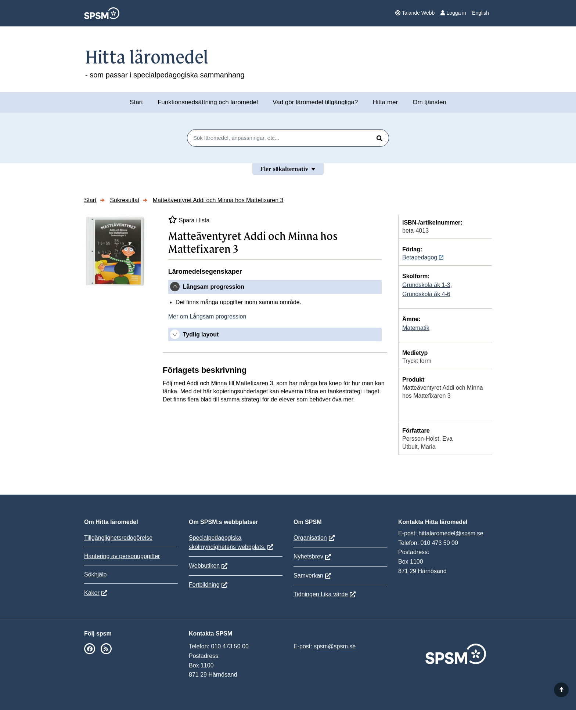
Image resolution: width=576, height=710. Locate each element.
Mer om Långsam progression (207, 316)
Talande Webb (415, 13)
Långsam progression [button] (213, 287)
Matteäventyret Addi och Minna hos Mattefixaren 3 (218, 200)
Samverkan (308, 575)
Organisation (310, 538)
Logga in (453, 13)
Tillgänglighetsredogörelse (118, 538)
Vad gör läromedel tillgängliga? (315, 102)
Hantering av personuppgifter (122, 556)
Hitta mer (385, 102)
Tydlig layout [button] (201, 334)
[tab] (275, 287)
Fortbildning (204, 585)
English (480, 13)
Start (136, 102)
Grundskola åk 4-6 (426, 294)
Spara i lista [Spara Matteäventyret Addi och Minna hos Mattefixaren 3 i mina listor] (189, 219)
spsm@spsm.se (335, 646)
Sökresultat (124, 200)
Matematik (415, 328)
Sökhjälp (95, 574)
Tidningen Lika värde (321, 594)
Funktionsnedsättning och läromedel (208, 102)
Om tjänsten (429, 102)
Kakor (92, 593)
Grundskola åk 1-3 (426, 285)
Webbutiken (204, 565)
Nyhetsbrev (308, 556)
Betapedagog (422, 257)
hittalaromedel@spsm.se (450, 533)
